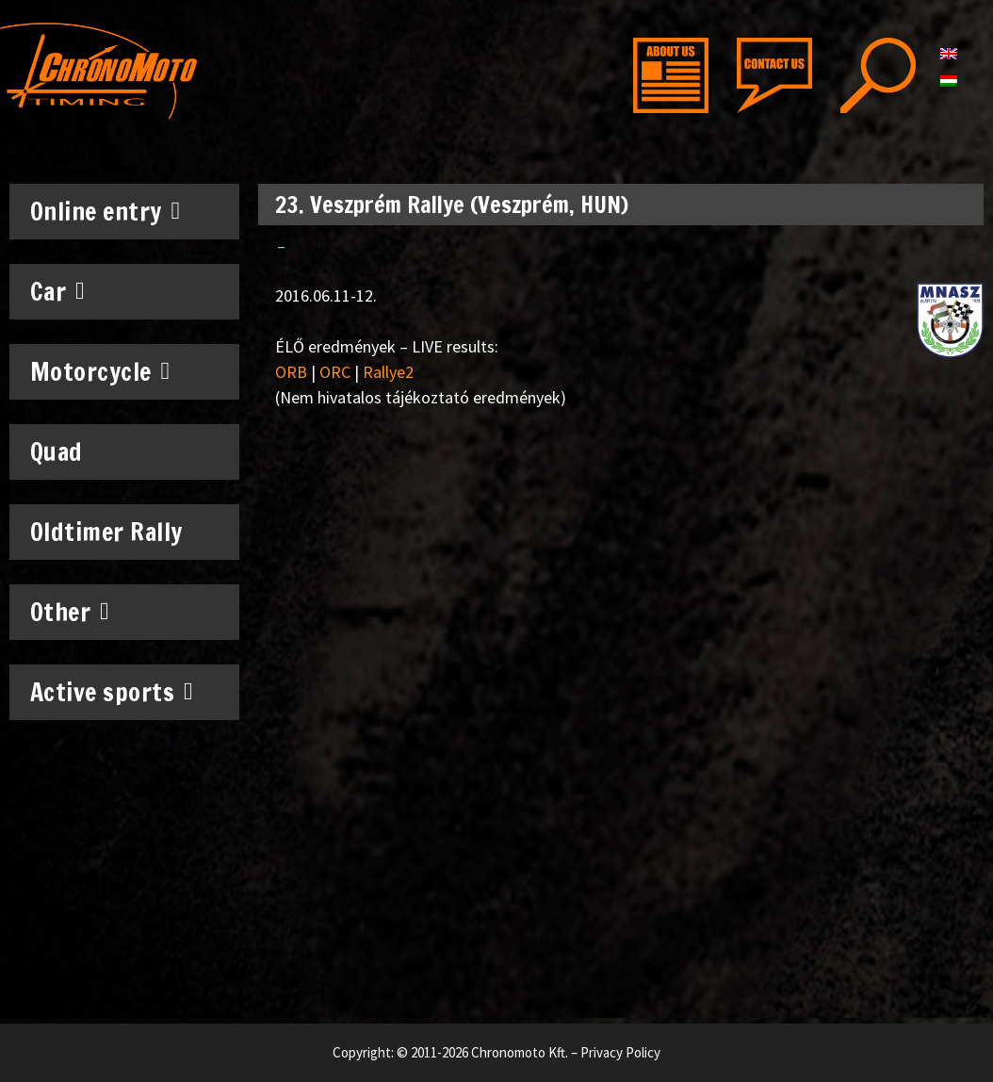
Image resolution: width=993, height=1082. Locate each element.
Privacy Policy (620, 1052)
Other (70, 611)
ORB (291, 372)
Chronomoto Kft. (519, 1052)
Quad (56, 451)
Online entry (105, 211)
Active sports (112, 691)
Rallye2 (388, 372)
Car (58, 291)
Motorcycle (100, 371)
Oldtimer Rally (106, 532)
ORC (334, 372)
